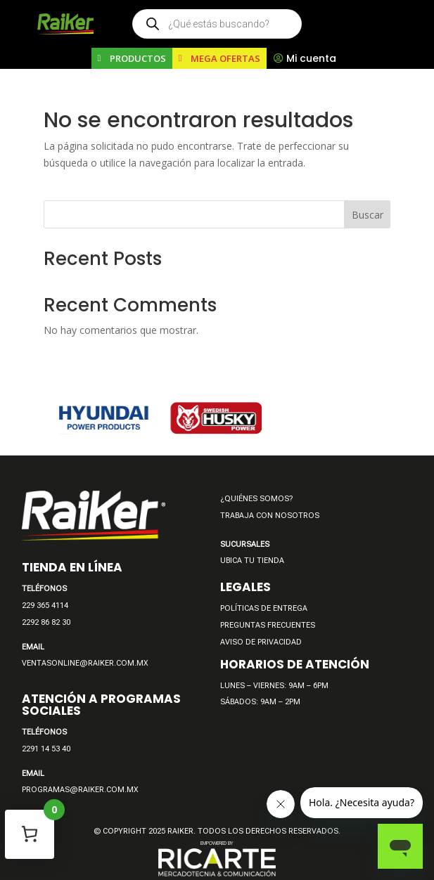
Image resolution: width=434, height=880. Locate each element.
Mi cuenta (311, 58)
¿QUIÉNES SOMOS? (256, 498)
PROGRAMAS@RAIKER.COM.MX (80, 789)
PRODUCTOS (138, 58)
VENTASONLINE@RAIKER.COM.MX (85, 663)
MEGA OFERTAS (225, 58)
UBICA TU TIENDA (252, 560)
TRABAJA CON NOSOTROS (269, 515)
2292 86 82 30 (46, 622)
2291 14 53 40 (46, 748)
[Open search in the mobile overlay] (217, 24)
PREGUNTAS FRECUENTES (267, 625)
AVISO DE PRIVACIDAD (261, 642)
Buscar (367, 214)
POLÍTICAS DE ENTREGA (263, 608)
